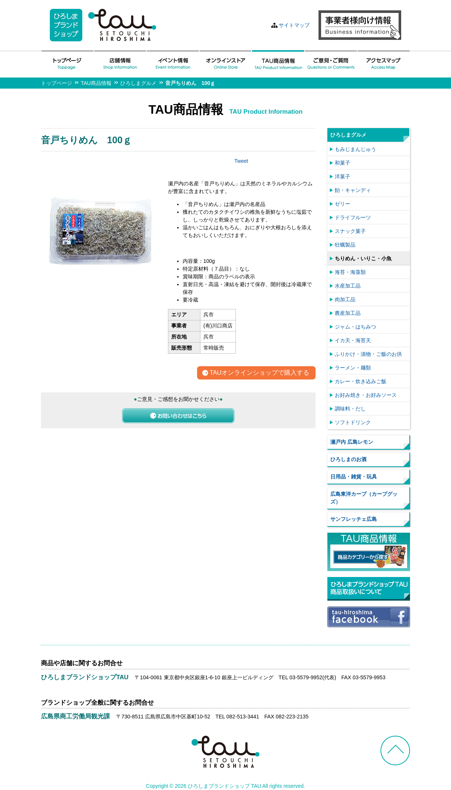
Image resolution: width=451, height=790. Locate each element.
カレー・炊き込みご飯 (360, 381)
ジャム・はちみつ (355, 327)
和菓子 (342, 163)
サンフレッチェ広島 (353, 519)
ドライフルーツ (353, 217)
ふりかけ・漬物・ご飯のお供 (368, 354)
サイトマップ (294, 25)
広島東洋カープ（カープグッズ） (363, 498)
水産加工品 (348, 286)
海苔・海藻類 (350, 272)
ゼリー (342, 204)
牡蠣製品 (345, 245)
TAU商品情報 (96, 83)
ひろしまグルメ (138, 83)
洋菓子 (342, 176)
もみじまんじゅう (355, 149)
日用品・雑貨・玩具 (353, 477)
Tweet (241, 161)
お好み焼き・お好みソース (366, 395)
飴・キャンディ (353, 190)
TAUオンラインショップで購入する (259, 373)
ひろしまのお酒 (348, 459)
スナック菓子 (350, 231)
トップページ (56, 83)
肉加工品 (345, 299)
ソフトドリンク (353, 422)
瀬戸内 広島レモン (351, 442)
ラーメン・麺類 (353, 368)
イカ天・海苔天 (353, 340)
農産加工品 (348, 313)
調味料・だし (350, 409)
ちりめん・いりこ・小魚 (363, 258)
